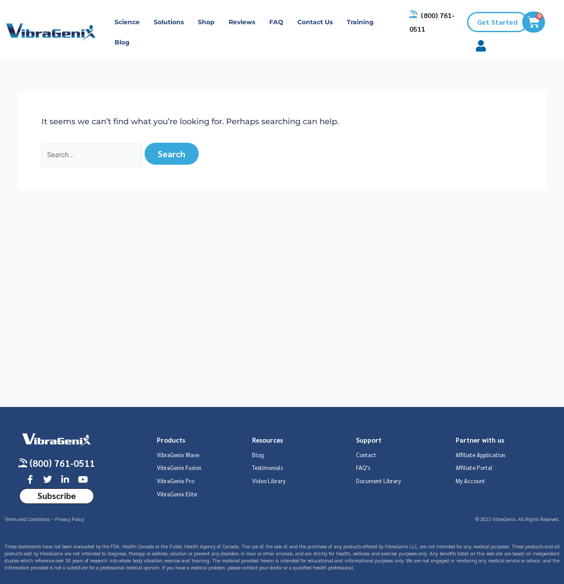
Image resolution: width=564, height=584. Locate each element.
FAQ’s (363, 467)
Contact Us (315, 22)
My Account (470, 480)
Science (127, 22)
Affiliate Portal (474, 467)
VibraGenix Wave (178, 454)
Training (360, 22)
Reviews (242, 22)
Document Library (378, 480)
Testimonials (267, 467)
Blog (122, 42)
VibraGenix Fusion (179, 467)
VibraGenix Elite (177, 494)
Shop (206, 22)
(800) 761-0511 (62, 463)
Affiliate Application (480, 454)
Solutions (169, 22)
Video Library (269, 480)
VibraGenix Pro (175, 480)
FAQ (276, 22)
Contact (366, 454)
